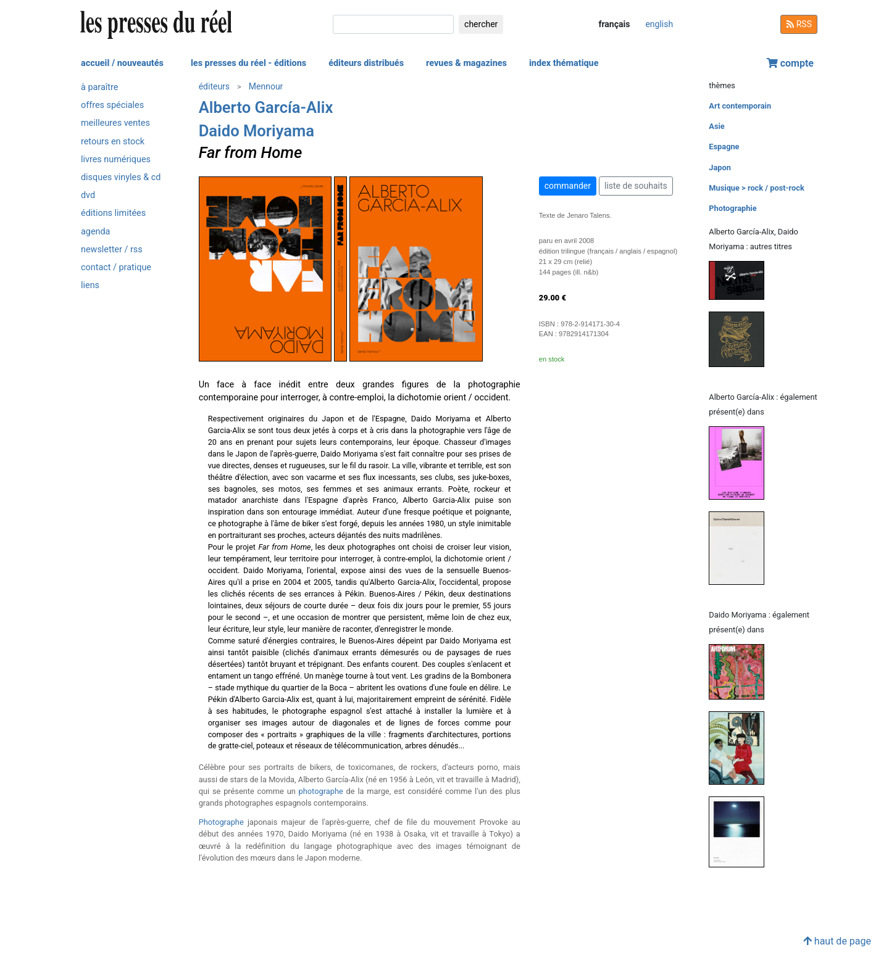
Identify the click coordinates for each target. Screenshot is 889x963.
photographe (321, 791)
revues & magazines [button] (466, 63)
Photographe (221, 822)
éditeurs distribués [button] (366, 63)
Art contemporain (740, 105)
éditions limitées (113, 213)
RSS (799, 24)
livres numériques (116, 159)
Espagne (724, 146)
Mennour (266, 86)
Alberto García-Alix (266, 107)
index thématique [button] (564, 63)
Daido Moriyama (256, 131)
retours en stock (112, 141)
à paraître (99, 87)
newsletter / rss (112, 249)
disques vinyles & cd (121, 177)
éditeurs (214, 86)
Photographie (732, 208)
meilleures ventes (115, 123)
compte (790, 63)
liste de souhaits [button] (635, 186)
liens (90, 285)
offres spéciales (112, 105)
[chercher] (393, 24)
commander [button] (568, 186)
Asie (716, 126)
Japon (720, 167)
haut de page (837, 941)
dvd (88, 195)
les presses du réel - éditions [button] (248, 63)
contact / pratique (116, 267)
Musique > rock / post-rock (756, 187)
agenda (95, 231)
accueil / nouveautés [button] (122, 63)
